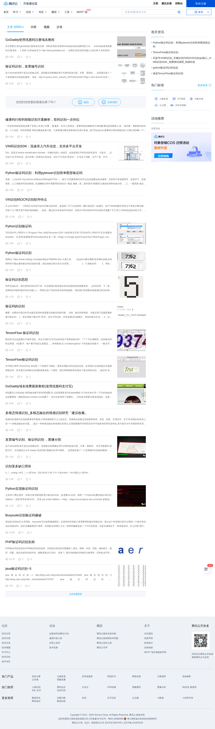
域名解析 (186, 676)
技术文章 (6, 633)
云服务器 (161, 98)
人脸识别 (36, 687)
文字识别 (111, 698)
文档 (155, 3)
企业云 (85, 687)
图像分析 (161, 687)
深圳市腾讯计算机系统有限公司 (73, 719)
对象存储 (196, 98)
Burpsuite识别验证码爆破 (23, 515)
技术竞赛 (53, 647)
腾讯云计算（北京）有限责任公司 (88, 722)
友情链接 (148, 647)
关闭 (209, 136)
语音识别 (61, 690)
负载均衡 (61, 698)
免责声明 (148, 638)
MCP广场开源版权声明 (155, 652)
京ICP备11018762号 (133, 722)
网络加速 (136, 676)
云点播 (160, 105)
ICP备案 (179, 98)
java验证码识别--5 (18, 568)
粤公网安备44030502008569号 (142, 719)
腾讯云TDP (102, 647)
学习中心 (6, 652)
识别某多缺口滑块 (18, 466)
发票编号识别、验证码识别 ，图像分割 (33, 439)
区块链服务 (87, 676)
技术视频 (6, 647)
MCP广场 (82, 11)
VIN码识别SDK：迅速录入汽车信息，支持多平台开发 (43, 146)
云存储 (35, 679)
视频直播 (61, 679)
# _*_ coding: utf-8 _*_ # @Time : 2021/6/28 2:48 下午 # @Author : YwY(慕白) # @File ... (47, 472)
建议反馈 (167, 3)
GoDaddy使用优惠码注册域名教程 (29, 40)
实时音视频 (178, 105)
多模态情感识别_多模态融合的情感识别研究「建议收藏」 (46, 413)
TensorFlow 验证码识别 (22, 333)
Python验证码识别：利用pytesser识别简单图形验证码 (43, 173)
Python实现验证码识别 (21, 488)
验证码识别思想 (16, 279)
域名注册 (36, 676)
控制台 (179, 3)
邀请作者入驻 (55, 638)
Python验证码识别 (18, 253)
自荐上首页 (54, 643)
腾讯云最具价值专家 (106, 633)
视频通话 (136, 687)
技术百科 (6, 657)
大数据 (160, 698)
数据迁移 (61, 701)
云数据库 (161, 676)
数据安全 (36, 698)
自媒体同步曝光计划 (59, 633)
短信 (84, 698)
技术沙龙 (6, 643)
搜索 (179, 12)
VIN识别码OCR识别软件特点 (26, 199)
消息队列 (111, 676)
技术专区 (6, 661)
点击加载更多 (75, 594)
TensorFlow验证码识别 (21, 359)
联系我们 (148, 643)
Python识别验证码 (18, 226)
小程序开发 (187, 698)
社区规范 (148, 633)
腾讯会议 (61, 687)
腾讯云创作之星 (104, 643)
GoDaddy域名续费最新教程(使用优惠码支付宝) (39, 386)
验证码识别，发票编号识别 (24, 66)
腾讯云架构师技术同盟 (107, 638)
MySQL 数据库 (189, 687)
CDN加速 (111, 687)
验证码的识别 (15, 306)
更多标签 (204, 85)
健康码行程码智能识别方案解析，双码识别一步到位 (42, 119)
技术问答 (6, 638)
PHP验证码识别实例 (20, 542)
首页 (6, 12)
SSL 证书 (36, 690)
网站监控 (36, 701)
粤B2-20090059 (116, 719)
